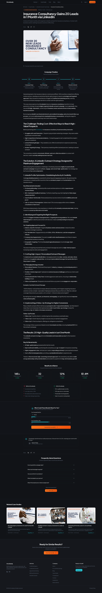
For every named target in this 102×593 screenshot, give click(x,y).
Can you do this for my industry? (51, 474)
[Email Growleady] (9, 571)
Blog (54, 2)
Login (86, 2)
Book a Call (92, 2)
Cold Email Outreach (34, 568)
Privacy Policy (92, 588)
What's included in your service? (51, 478)
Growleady (39, 129)
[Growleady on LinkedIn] (7, 571)
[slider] (35, 416)
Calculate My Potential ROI (51, 427)
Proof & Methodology (57, 568)
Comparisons (55, 575)
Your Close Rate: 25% (36, 420)
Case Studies (43, 2)
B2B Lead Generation (34, 573)
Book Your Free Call (51, 552)
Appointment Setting (34, 570)
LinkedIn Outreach (33, 575)
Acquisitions (55, 580)
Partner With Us (56, 582)
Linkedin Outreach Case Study (42, 6)
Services (36, 2)
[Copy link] (34, 27)
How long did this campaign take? (51, 465)
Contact (54, 577)
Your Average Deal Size (36, 412)
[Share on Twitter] (31, 27)
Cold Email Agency (33, 566)
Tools (50, 2)
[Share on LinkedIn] (28, 27)
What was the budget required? (51, 469)
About (59, 2)
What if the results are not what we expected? (51, 482)
